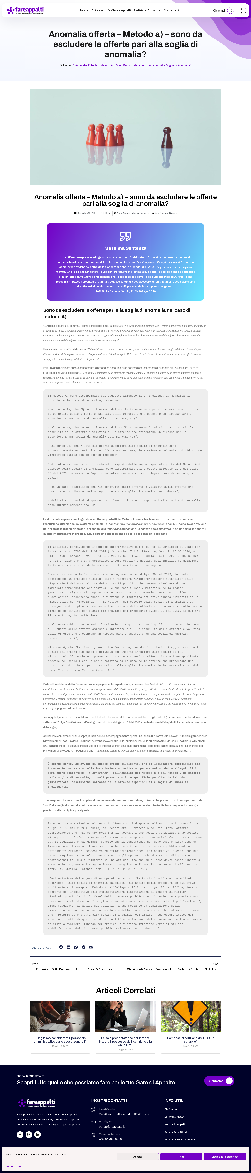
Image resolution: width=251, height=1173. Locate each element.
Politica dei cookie (13, 1166)
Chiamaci (223, 10)
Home (84, 10)
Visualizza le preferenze (225, 1156)
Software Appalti (119, 10)
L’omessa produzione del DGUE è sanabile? (190, 1039)
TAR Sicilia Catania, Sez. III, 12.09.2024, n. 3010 (125, 291)
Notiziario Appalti (145, 10)
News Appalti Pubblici (128, 213)
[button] (61, 947)
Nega (181, 1156)
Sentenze (144, 213)
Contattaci (171, 10)
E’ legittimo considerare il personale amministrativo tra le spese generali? (60, 1039)
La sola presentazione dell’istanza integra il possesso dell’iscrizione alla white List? (125, 1041)
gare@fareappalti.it (112, 1127)
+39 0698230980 (110, 1139)
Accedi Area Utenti (176, 1132)
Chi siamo (98, 10)
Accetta (137, 1156)
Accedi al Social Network (179, 1139)
